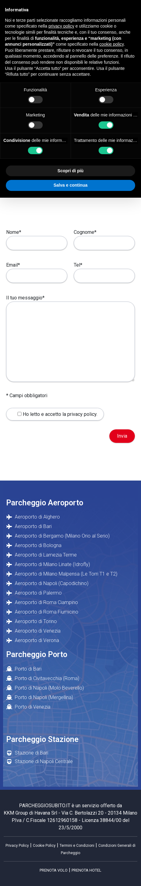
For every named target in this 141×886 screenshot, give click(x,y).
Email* (36, 270)
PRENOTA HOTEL (86, 870)
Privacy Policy (17, 845)
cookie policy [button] (111, 44)
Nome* (36, 237)
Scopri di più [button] (70, 170)
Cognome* (104, 237)
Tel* (104, 270)
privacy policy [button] (61, 26)
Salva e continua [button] (70, 185)
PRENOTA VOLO (54, 870)
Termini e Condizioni (77, 845)
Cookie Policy (44, 845)
